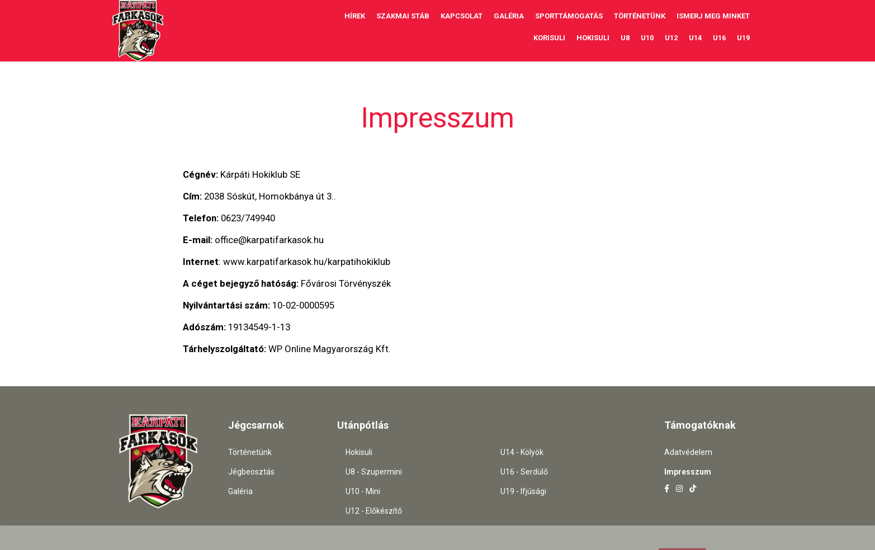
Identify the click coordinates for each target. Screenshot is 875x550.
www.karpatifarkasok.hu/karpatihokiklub (306, 261)
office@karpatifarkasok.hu (269, 239)
